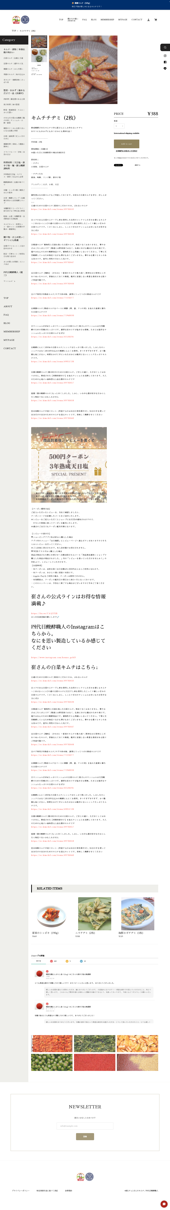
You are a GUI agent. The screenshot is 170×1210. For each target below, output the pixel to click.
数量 (115, 121)
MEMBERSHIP (107, 20)
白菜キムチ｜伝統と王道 (13, 58)
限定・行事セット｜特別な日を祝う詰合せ (14, 255)
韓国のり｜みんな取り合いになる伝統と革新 (14, 129)
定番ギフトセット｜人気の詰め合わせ (14, 247)
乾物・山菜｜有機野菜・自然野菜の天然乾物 (14, 217)
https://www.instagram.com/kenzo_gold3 (53, 657)
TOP (61, 20)
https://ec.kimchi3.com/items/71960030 (52, 315)
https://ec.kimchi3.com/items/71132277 (52, 298)
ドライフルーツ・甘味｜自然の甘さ (14, 153)
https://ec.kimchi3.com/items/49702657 (52, 383)
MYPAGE (122, 20)
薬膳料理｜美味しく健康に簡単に (14, 145)
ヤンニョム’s (9, 281)
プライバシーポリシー (21, 1191)
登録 (85, 1137)
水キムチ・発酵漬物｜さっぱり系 (14, 81)
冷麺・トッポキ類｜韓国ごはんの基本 (14, 191)
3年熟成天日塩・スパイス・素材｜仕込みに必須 (13, 175)
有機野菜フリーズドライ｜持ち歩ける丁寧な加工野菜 (14, 210)
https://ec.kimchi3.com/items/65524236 (52, 337)
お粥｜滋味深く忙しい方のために (14, 137)
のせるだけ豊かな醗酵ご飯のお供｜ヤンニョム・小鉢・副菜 (14, 120)
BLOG (93, 20)
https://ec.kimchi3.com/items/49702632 (52, 209)
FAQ (84, 20)
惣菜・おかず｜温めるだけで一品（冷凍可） (14, 91)
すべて (38, 961)
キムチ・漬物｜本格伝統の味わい (14, 50)
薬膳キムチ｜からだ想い (13, 69)
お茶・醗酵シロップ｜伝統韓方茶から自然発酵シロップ (14, 200)
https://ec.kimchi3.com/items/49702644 (52, 283)
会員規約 (68, 1191)
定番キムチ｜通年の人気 (13, 63)
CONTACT (137, 20)
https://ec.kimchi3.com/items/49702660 (52, 418)
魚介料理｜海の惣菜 (11, 104)
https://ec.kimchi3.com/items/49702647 (52, 262)
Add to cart (126, 144)
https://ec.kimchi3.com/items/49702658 (52, 400)
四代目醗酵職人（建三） (13, 273)
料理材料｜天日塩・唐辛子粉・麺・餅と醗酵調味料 (14, 165)
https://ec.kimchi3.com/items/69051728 (52, 361)
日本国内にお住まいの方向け (126, 151)
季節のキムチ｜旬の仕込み (14, 74)
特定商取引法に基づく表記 (47, 1191)
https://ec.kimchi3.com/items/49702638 (52, 234)
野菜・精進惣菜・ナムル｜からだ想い (14, 111)
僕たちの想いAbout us (73, 19)
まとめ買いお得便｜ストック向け (14, 263)
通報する (137, 165)
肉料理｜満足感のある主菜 (14, 99)
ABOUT (8, 306)
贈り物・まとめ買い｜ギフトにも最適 (14, 238)
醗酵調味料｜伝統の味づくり (14, 183)
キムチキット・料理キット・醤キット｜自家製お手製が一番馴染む (14, 226)
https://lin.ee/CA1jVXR (44, 613)
